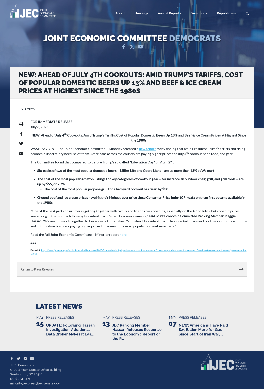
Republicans (226, 13)
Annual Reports (169, 13)
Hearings (141, 13)
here (123, 234)
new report (147, 149)
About (120, 13)
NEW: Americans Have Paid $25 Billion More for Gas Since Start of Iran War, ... (203, 329)
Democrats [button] (199, 13)
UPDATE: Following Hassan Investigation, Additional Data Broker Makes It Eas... (70, 329)
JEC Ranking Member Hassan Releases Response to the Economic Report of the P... (137, 332)
